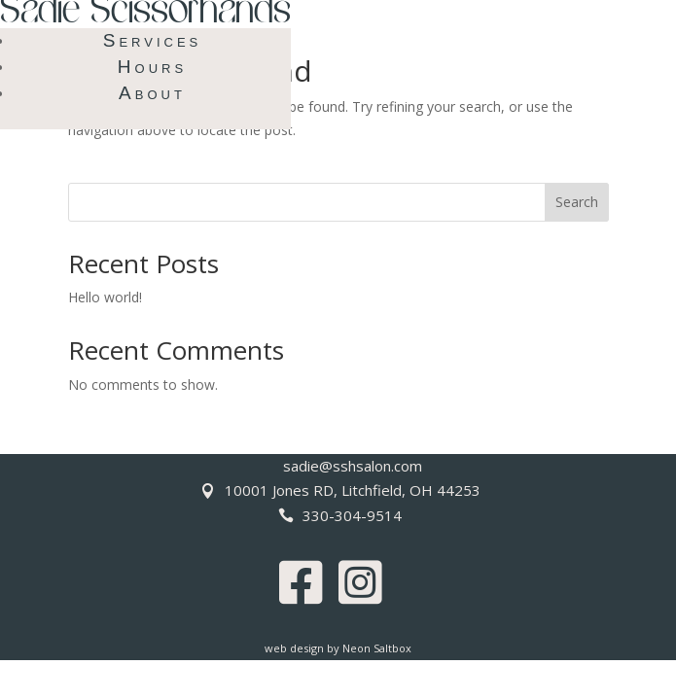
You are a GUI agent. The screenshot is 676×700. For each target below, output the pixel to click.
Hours (152, 66)
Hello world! (105, 297)
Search (576, 201)
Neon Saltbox (376, 648)
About (152, 93)
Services (152, 40)
